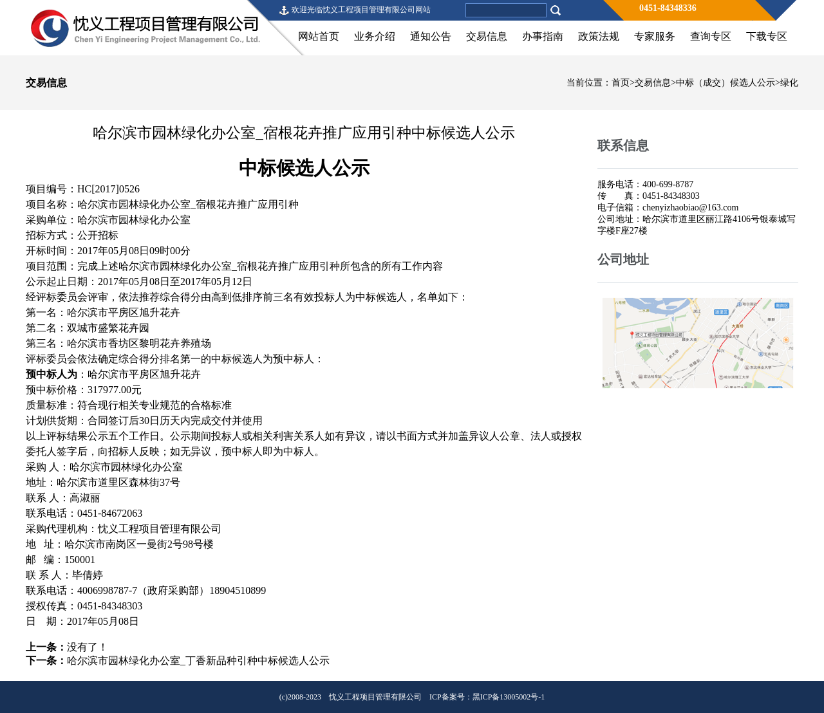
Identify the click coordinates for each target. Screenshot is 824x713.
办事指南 (542, 36)
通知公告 (430, 36)
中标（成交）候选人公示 (725, 83)
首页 (621, 83)
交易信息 (486, 36)
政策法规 (598, 36)
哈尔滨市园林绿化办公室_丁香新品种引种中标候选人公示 (198, 660)
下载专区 (766, 36)
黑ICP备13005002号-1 (509, 696)
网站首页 (318, 36)
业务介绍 (374, 36)
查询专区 (710, 36)
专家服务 (654, 36)
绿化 (789, 83)
